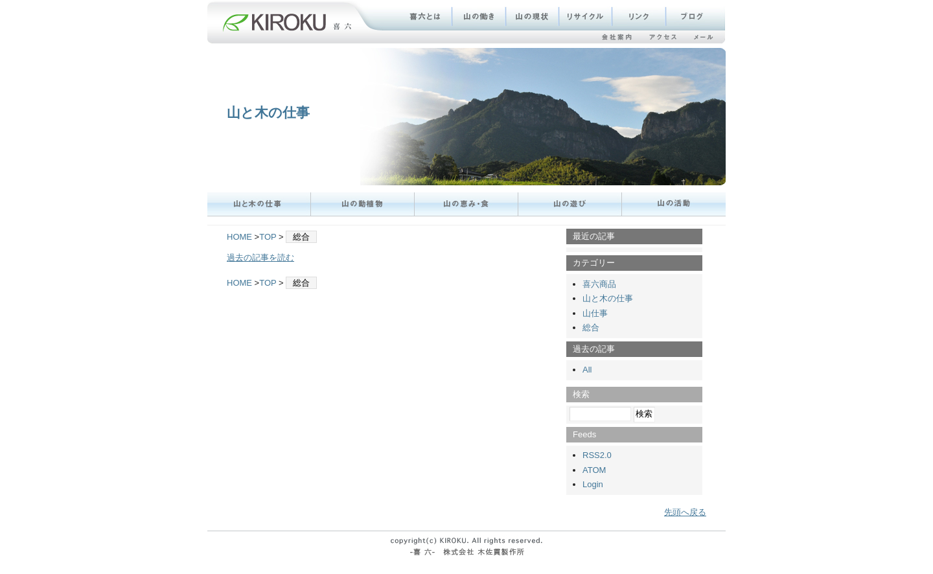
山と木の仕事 (268, 112)
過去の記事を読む (260, 257)
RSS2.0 (597, 455)
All (587, 369)
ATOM (594, 470)
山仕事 (595, 313)
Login (592, 484)
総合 (590, 327)
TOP (267, 237)
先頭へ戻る (685, 512)
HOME (239, 237)
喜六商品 (599, 284)
